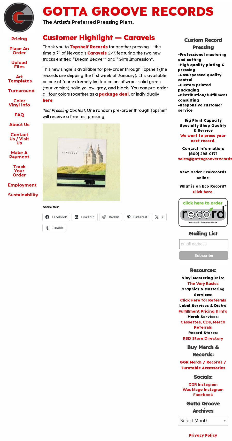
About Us (19, 124)
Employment (21, 185)
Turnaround (21, 90)
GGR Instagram (203, 384)
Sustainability (21, 194)
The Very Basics (203, 283)
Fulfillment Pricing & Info (203, 311)
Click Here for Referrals (203, 300)
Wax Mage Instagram (203, 389)
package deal (114, 94)
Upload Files (19, 64)
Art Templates (20, 78)
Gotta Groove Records (128, 11)
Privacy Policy (203, 435)
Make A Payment (19, 154)
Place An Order (19, 50)
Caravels (97, 53)
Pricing (19, 38)
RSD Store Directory (203, 338)
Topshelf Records (89, 46)
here (47, 100)
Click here (202, 192)
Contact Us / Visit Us (19, 138)
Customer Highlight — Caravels (99, 37)
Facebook (203, 394)
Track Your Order (19, 170)
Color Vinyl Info (19, 102)
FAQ (19, 114)
